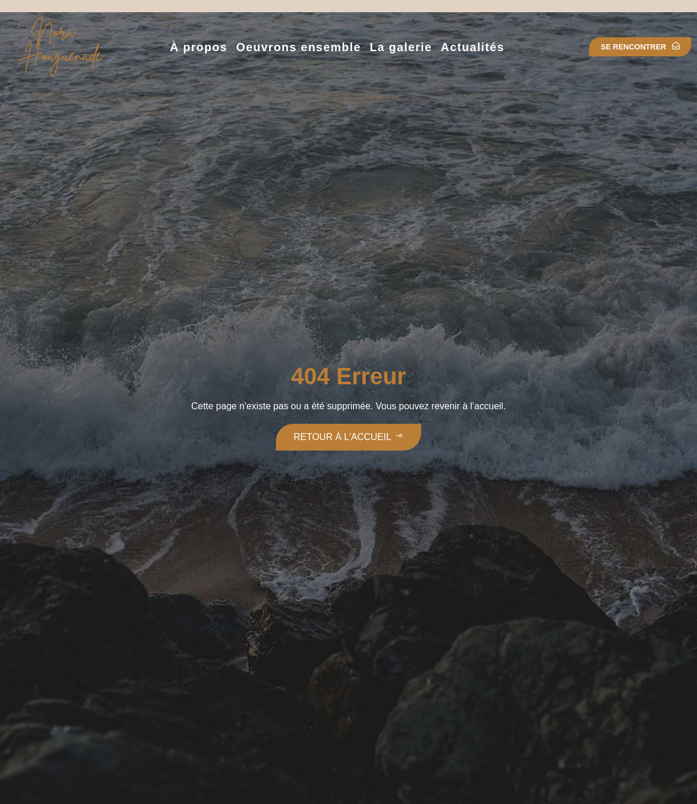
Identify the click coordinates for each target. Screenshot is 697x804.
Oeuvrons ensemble (298, 47)
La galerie (400, 47)
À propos (198, 47)
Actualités (473, 47)
